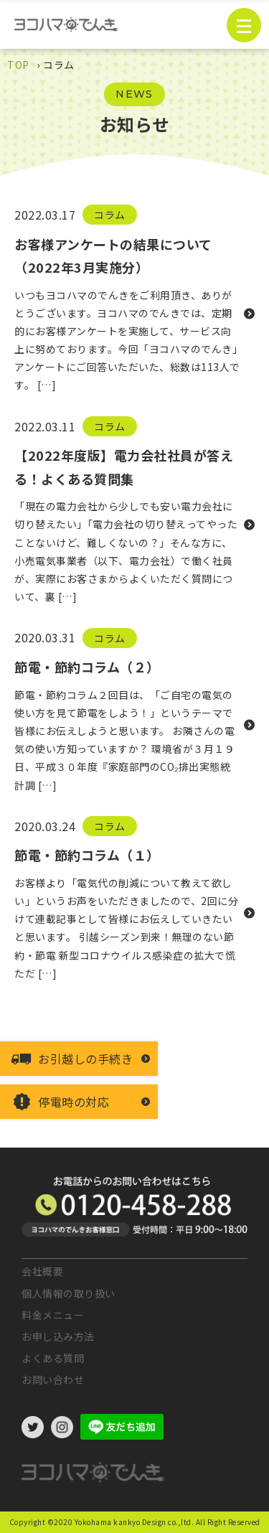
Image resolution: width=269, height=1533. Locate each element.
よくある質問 (53, 1358)
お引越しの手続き (85, 1058)
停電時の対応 (73, 1101)
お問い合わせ (53, 1379)
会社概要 (42, 1271)
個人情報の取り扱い (68, 1293)
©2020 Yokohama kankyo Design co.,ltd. (120, 1521)
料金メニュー (53, 1315)
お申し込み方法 (58, 1336)
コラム (110, 214)
